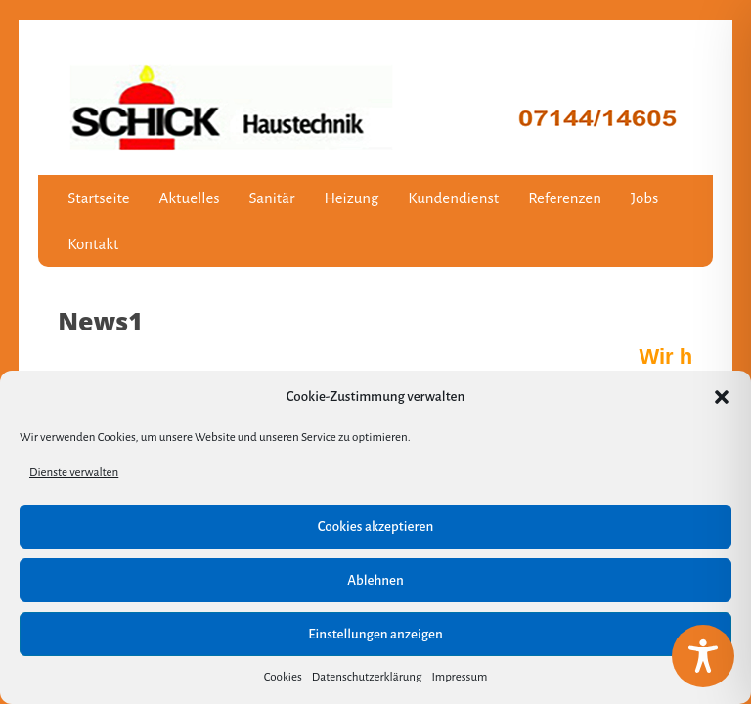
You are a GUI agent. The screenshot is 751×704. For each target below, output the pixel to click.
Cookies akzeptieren (375, 526)
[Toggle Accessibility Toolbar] (703, 656)
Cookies (283, 677)
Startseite (98, 198)
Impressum (459, 677)
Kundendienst (453, 198)
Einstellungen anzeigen (375, 634)
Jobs (644, 198)
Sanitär (272, 198)
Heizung (351, 198)
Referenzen (564, 198)
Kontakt (92, 244)
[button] (721, 397)
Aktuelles (189, 198)
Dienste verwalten (73, 472)
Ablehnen (375, 580)
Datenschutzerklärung (367, 677)
